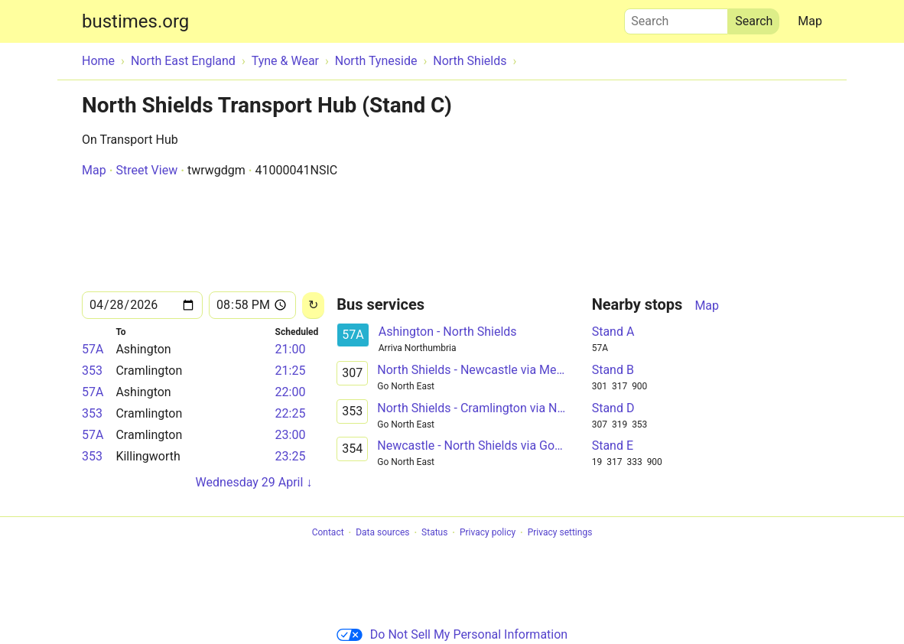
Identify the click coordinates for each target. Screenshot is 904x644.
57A (92, 349)
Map (810, 21)
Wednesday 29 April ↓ (254, 482)
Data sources (382, 533)
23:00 (290, 435)
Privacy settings (560, 533)
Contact (328, 533)
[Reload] (313, 305)
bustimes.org (135, 21)
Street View (146, 170)
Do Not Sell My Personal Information (452, 634)
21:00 (290, 349)
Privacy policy (487, 533)
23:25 (290, 456)
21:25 (290, 370)
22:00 (290, 392)
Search (676, 17)
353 (92, 370)
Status (434, 533)
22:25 (290, 413)
